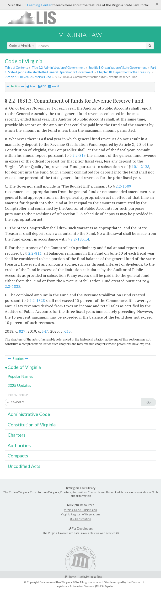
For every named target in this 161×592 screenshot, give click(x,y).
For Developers (81, 528)
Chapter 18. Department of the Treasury (123, 72)
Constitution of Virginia (32, 424)
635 (67, 331)
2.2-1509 (123, 186)
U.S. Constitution (80, 518)
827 (22, 331)
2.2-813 (79, 155)
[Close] (157, 4)
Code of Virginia (21, 45)
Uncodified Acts (24, 466)
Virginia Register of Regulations (80, 514)
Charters (17, 435)
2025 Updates (19, 385)
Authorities (19, 445)
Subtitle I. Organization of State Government (118, 67)
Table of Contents (16, 67)
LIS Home (70, 577)
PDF (42, 86)
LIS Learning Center (37, 5)
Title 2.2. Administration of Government (58, 67)
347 (45, 331)
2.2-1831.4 (79, 239)
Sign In (109, 586)
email (53, 86)
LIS (34, 17)
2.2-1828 (12, 286)
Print (31, 86)
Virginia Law (80, 34)
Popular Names (20, 376)
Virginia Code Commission (80, 509)
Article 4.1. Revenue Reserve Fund (28, 77)
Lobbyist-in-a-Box (90, 577)
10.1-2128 (140, 166)
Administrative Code (29, 414)
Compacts (18, 455)
